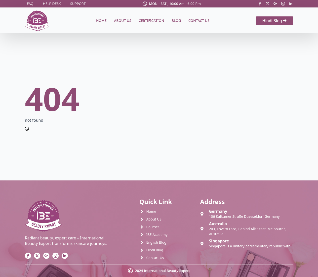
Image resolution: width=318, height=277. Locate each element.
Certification (151, 20)
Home (101, 20)
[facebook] (260, 3)
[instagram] (283, 3)
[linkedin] (290, 3)
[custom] (275, 3)
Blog (176, 20)
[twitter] (267, 3)
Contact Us (198, 20)
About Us (122, 20)
